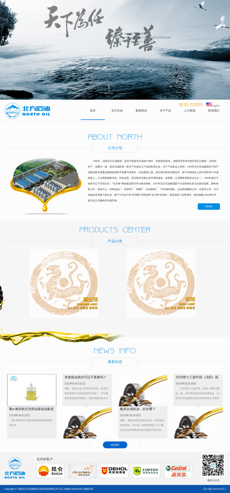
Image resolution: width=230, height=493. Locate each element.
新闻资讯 (141, 110)
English (213, 105)
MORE (208, 206)
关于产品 (165, 110)
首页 (93, 110)
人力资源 (189, 110)
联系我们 (214, 110)
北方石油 (117, 110)
